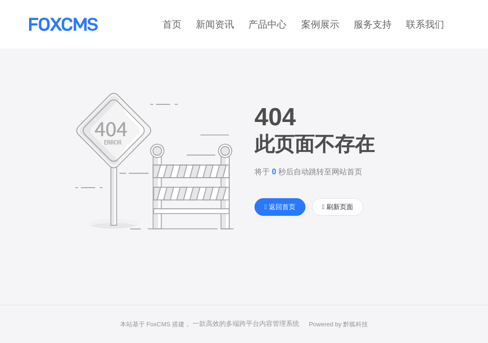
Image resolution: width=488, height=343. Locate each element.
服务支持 (373, 24)
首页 (172, 24)
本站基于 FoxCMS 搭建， (155, 324)
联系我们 (425, 24)
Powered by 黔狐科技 (338, 324)
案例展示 (320, 24)
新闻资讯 (215, 24)
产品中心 (267, 24)
